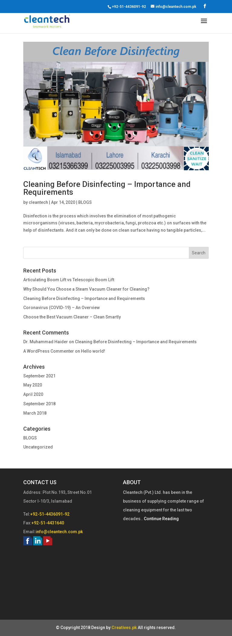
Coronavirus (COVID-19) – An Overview (61, 307)
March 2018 (35, 413)
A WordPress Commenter (48, 351)
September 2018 (39, 403)
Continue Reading (161, 518)
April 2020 (33, 394)
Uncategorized (38, 447)
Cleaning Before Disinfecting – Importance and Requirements (107, 188)
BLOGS (85, 202)
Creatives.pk (124, 627)
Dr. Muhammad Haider (45, 341)
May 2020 (32, 385)
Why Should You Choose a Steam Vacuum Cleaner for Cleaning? (86, 289)
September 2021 (39, 375)
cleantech (38, 202)
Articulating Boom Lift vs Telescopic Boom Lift (68, 279)
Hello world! (93, 351)
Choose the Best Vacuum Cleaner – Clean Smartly (72, 317)
